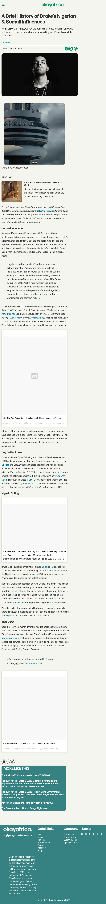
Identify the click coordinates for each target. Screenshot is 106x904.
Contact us (69, 834)
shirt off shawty (36, 318)
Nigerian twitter (14, 615)
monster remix (58, 570)
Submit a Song (70, 840)
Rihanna (50, 211)
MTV (38, 298)
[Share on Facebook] (67, 49)
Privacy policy (70, 837)
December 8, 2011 (33, 663)
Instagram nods (9, 314)
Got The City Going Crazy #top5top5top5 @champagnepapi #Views (32, 418)
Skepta (5, 465)
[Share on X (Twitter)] (71, 49)
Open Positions (71, 842)
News (40, 834)
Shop (40, 850)
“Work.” (51, 598)
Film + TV (41, 840)
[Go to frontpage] (53, 5)
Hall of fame (16, 318)
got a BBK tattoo (29, 483)
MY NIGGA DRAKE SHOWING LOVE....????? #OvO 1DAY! (29, 743)
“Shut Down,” (34, 480)
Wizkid (41, 211)
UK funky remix (19, 602)
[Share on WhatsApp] (76, 49)
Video (40, 845)
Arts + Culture (44, 842)
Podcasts (42, 848)
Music (40, 837)
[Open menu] (3, 5)
